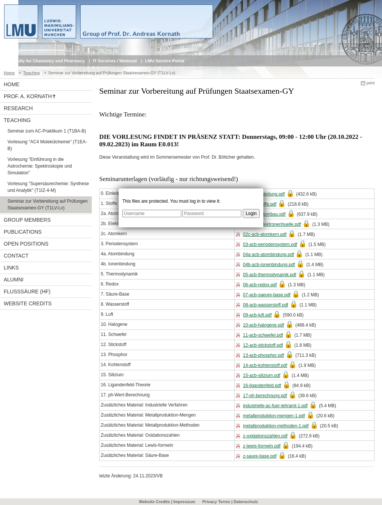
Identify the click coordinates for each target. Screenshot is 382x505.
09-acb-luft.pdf (257, 315)
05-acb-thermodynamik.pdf (269, 274)
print (371, 83)
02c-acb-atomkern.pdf (264, 234)
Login (251, 213)
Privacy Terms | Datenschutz (230, 501)
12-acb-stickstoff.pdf (263, 345)
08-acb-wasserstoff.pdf (265, 305)
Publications (23, 232)
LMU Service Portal (164, 61)
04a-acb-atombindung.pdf (268, 254)
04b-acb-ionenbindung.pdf (269, 264)
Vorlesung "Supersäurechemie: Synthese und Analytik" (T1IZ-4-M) (48, 187)
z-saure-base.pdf (259, 456)
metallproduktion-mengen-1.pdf (274, 415)
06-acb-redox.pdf (260, 284)
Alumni (14, 280)
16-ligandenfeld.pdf (262, 385)
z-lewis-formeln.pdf (262, 446)
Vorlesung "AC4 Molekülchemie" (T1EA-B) (47, 145)
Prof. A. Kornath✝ (30, 96)
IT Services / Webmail (115, 61)
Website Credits (27, 303)
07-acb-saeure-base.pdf (266, 294)
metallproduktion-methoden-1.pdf (276, 425)
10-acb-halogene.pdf (263, 325)
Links (11, 268)
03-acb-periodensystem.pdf (270, 244)
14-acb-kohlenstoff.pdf (265, 365)
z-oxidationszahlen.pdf (265, 436)
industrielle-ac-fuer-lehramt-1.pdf (275, 405)
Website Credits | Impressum (167, 501)
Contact (16, 256)
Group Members (27, 220)
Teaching (31, 73)
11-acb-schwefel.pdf (263, 335)
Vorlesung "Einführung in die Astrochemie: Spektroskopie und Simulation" (39, 166)
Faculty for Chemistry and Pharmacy (47, 61)
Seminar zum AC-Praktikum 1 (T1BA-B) (46, 131)
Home (9, 73)
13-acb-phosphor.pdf (263, 355)
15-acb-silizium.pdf (261, 375)
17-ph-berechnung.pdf (265, 395)
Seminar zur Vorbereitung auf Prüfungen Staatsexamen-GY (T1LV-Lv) (47, 205)
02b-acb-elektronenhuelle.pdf (272, 224)
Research (18, 108)
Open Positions (26, 244)
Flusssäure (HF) (27, 291)
